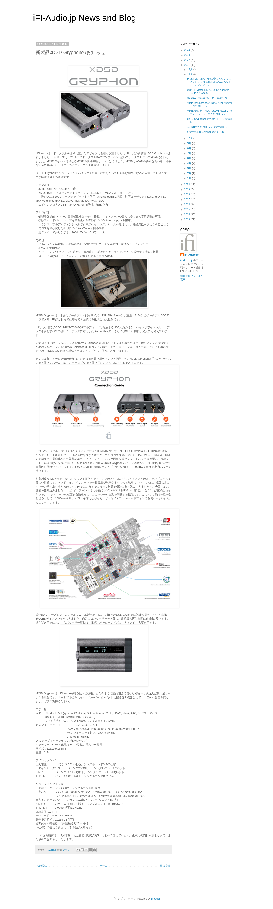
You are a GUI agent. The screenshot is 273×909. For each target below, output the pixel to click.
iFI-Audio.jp (186, 260)
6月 (189, 158)
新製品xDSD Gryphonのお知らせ (205, 131)
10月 (190, 138)
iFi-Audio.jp (191, 254)
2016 (187, 204)
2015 (187, 209)
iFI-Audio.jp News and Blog (84, 18)
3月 (189, 168)
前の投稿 (165, 865)
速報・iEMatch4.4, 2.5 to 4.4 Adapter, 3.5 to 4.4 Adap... (208, 91)
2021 (187, 65)
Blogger (155, 898)
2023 (187, 55)
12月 (190, 69)
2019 (187, 189)
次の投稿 (42, 865)
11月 (190, 74)
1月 (189, 178)
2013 (187, 219)
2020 (187, 184)
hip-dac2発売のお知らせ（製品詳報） (208, 97)
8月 (189, 148)
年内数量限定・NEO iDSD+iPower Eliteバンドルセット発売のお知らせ (209, 112)
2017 (187, 199)
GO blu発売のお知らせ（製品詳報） (207, 127)
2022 (187, 60)
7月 (189, 153)
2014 (187, 214)
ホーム (103, 865)
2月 (189, 173)
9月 (189, 143)
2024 (187, 50)
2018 (187, 194)
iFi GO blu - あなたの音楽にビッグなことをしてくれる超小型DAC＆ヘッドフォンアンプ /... (209, 81)
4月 (189, 163)
